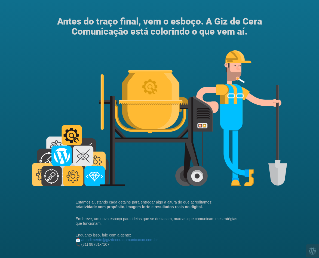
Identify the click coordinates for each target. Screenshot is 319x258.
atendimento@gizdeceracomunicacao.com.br (119, 240)
